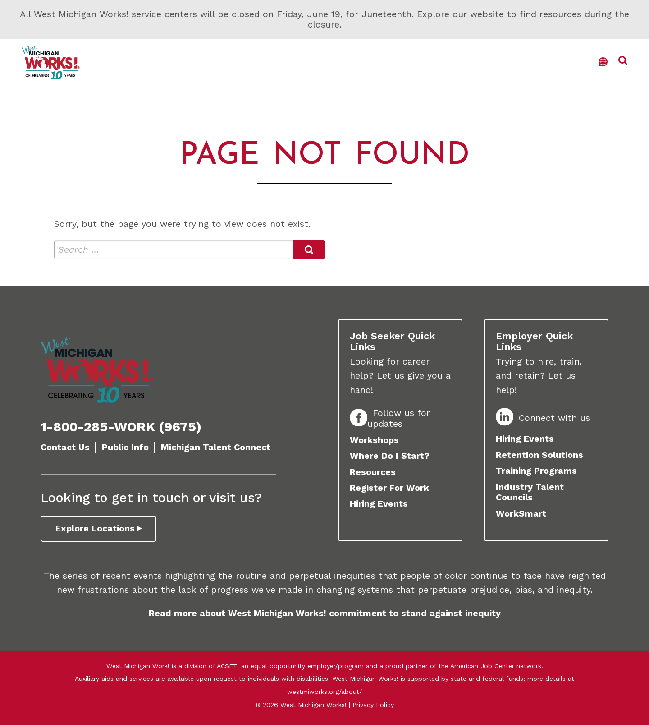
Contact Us (65, 447)
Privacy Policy (373, 704)
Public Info (125, 447)
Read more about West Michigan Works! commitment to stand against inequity (325, 613)
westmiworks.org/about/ (324, 691)
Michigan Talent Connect (215, 447)
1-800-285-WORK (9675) (121, 426)
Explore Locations (95, 528)
